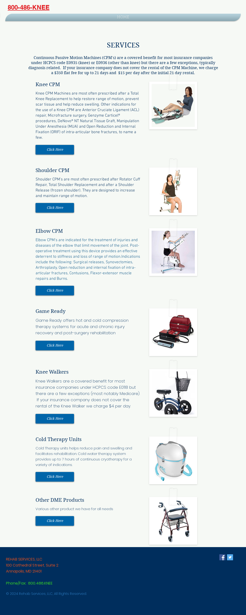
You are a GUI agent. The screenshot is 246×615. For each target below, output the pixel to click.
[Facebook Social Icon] (222, 557)
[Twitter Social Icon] (230, 557)
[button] (55, 150)
